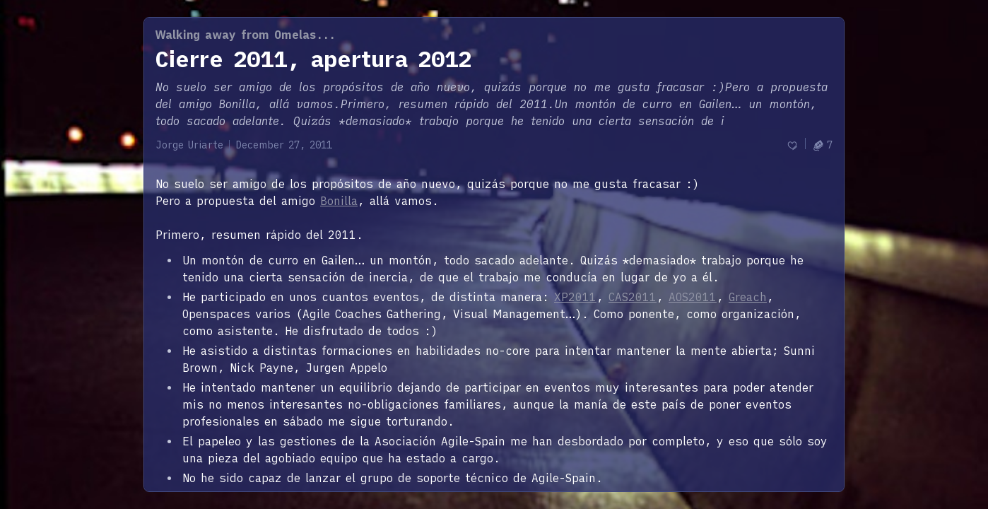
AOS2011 (693, 297)
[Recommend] (792, 145)
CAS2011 (632, 297)
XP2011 (575, 297)
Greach (748, 297)
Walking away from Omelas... (245, 35)
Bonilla (339, 201)
